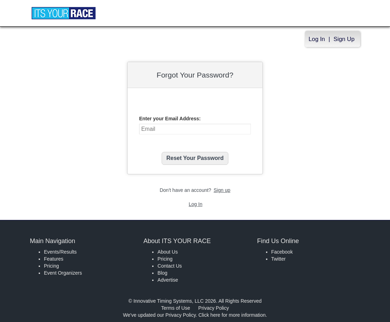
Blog (162, 273)
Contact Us (169, 266)
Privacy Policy (213, 308)
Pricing (51, 266)
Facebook (282, 252)
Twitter (278, 259)
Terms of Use (175, 308)
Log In (316, 39)
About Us (167, 252)
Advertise (167, 280)
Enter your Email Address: (170, 118)
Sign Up (344, 39)
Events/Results (60, 252)
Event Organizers (63, 273)
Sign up (222, 190)
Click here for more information (232, 315)
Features (53, 259)
